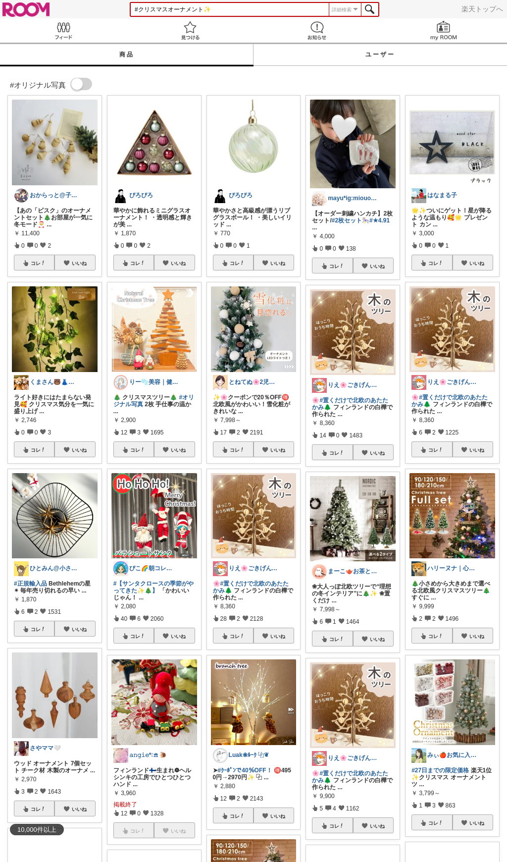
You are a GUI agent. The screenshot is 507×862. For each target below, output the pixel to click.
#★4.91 (379, 220)
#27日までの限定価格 (440, 770)
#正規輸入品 (30, 583)
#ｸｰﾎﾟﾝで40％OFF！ (245, 770)
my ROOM (443, 30)
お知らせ (317, 30)
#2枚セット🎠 (350, 220)
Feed (63, 30)
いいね (79, 263)
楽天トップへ (482, 9)
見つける (190, 30)
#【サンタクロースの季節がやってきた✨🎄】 (153, 587)
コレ (38, 263)
